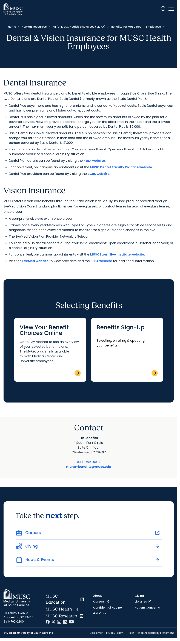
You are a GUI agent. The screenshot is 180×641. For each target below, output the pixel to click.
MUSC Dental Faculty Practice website (121, 167)
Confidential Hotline (107, 608)
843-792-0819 (88, 462)
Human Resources (34, 27)
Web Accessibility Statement (156, 633)
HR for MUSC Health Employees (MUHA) (79, 27)
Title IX (130, 633)
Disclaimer (96, 633)
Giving (139, 596)
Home (12, 27)
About (97, 596)
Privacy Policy (114, 633)
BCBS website (98, 173)
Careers (101, 601)
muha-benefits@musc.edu (88, 466)
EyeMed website (35, 261)
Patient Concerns (147, 608)
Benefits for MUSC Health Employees (136, 27)
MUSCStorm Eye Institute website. (117, 254)
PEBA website (94, 160)
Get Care (99, 613)
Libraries (143, 601)
